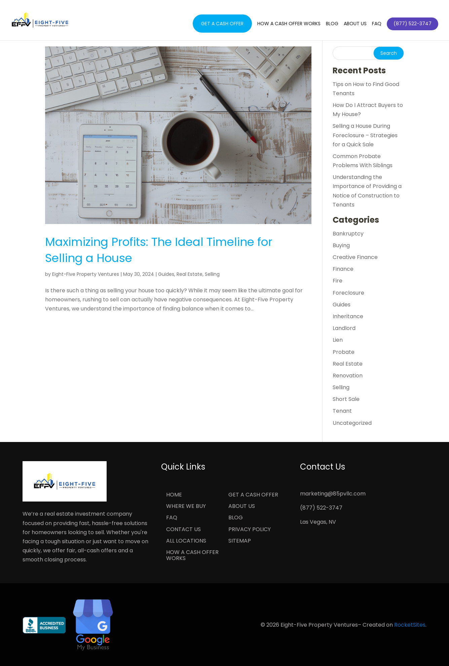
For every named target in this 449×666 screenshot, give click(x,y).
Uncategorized (352, 423)
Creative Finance (355, 257)
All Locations (186, 541)
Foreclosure (348, 293)
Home (174, 495)
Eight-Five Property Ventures (85, 274)
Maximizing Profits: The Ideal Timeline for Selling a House (158, 250)
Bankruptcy (348, 233)
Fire (337, 281)
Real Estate (189, 274)
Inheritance (348, 316)
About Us (355, 24)
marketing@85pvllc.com (333, 493)
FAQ (376, 24)
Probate (343, 352)
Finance (343, 269)
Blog (332, 24)
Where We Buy (186, 506)
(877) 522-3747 (321, 508)
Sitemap (239, 541)
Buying (341, 245)
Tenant (342, 411)
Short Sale (346, 399)
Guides (166, 274)
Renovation (348, 375)
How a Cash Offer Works (289, 24)
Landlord (344, 328)
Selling (212, 274)
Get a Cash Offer (222, 23)
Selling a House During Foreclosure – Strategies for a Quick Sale (365, 135)
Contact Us (183, 529)
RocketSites (409, 625)
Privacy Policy (249, 529)
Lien (338, 340)
